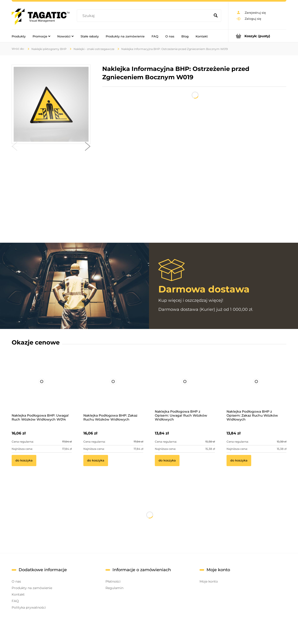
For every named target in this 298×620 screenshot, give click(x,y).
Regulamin (114, 588)
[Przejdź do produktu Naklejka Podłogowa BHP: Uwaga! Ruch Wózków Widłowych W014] (42, 387)
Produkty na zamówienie (32, 588)
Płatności (113, 581)
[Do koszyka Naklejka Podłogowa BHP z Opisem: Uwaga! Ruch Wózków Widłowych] (167, 460)
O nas (16, 581)
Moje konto (209, 581)
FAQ (15, 601)
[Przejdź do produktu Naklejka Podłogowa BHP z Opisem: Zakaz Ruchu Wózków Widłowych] (257, 387)
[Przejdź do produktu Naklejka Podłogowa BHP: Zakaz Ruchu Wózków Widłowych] (113, 387)
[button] (14, 147)
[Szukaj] (215, 15)
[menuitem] (19, 36)
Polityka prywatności (29, 607)
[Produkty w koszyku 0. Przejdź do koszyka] (257, 36)
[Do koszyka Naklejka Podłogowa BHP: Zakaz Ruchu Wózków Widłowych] (95, 460)
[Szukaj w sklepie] (144, 15)
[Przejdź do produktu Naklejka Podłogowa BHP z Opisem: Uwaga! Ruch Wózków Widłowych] (185, 387)
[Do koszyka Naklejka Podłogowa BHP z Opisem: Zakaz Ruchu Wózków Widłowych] (239, 460)
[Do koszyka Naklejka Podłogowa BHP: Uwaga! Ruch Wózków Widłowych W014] (24, 460)
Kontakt (18, 594)
